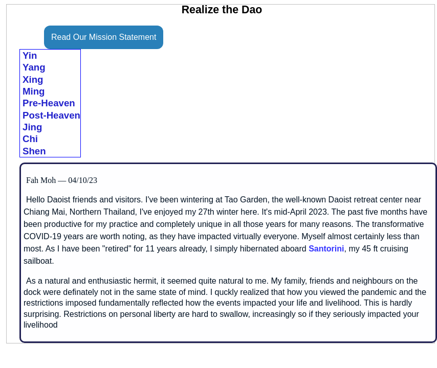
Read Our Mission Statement (103, 37)
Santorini (326, 248)
